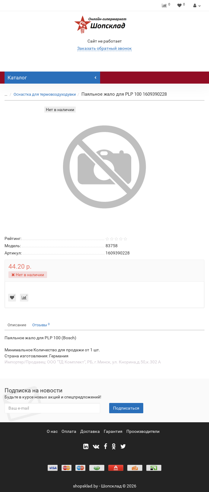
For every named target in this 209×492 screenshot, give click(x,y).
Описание (17, 325)
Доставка (90, 431)
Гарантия (113, 431)
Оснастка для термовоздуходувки (45, 94)
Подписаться (126, 408)
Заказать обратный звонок (104, 48)
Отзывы (41, 324)
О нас (52, 431)
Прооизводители (143, 431)
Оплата (69, 431)
